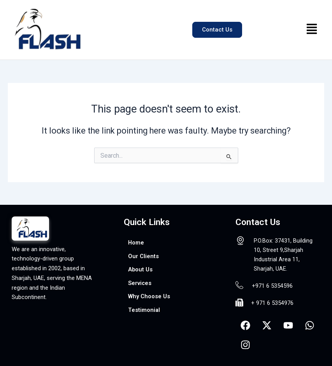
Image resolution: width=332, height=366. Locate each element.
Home (136, 242)
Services (139, 283)
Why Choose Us (149, 296)
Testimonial (144, 309)
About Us (140, 269)
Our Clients (143, 256)
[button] (312, 30)
